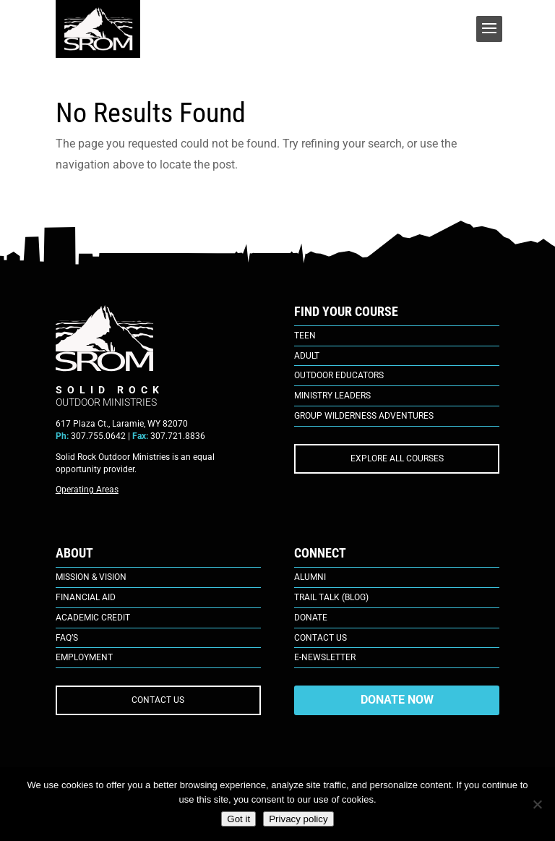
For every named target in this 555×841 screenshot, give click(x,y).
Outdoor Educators (339, 375)
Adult (306, 356)
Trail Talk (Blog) (331, 597)
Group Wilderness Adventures (364, 416)
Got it (238, 819)
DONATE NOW (397, 699)
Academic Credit (93, 617)
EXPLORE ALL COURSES (397, 458)
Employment (84, 657)
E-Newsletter (325, 657)
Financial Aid (86, 597)
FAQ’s (67, 638)
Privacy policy (298, 819)
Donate (310, 617)
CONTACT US (158, 700)
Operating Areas (87, 489)
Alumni (310, 577)
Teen (305, 335)
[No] (537, 804)
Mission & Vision (91, 577)
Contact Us (320, 638)
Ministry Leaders (332, 395)
